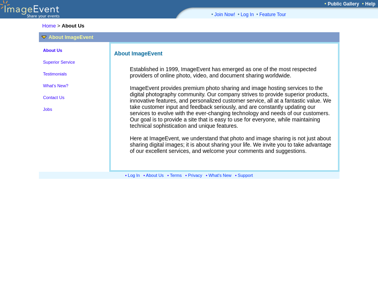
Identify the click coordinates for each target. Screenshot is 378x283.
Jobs (47, 109)
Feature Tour (272, 14)
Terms (176, 175)
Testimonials (55, 74)
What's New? (55, 85)
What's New (220, 175)
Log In (246, 14)
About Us (154, 175)
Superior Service (59, 62)
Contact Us (53, 97)
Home (49, 26)
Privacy (195, 175)
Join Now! (225, 14)
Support (245, 175)
